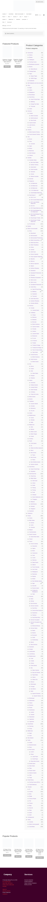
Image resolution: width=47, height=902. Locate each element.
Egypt (30, 87)
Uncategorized (31, 817)
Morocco (32, 261)
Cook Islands (33, 443)
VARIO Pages (34, 78)
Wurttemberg (35, 639)
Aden (32, 426)
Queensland (33, 167)
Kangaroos (31, 181)
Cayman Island (32, 122)
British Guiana (35, 361)
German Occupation (35, 619)
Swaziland (34, 293)
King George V (32, 195)
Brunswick (34, 635)
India (32, 370)
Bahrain (32, 429)
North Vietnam (32, 153)
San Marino (33, 688)
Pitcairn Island (32, 770)
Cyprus (32, 417)
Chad (33, 555)
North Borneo (34, 504)
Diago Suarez (35, 562)
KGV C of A (33, 197)
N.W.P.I (32, 751)
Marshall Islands (32, 744)
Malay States (33, 478)
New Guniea (33, 457)
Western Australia (34, 176)
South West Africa (34, 298)
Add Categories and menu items (35, 83)
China (30, 141)
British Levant (34, 431)
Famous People (32, 798)
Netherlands (31, 700)
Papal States (35, 674)
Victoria (32, 174)
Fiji (31, 445)
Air (29, 789)
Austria (30, 518)
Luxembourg (32, 653)
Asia (20, 16)
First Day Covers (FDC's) (34, 782)
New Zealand (30, 737)
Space (30, 812)
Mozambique (32, 94)
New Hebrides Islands (35, 462)
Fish (30, 800)
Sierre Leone (33, 282)
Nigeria (32, 265)
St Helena (33, 392)
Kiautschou (34, 612)
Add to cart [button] (7, 66)
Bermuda (34, 321)
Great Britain (30, 723)
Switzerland (31, 716)
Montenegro (33, 684)
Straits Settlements (36, 497)
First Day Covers (32, 62)
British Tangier (34, 434)
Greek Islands (34, 665)
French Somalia (35, 567)
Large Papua (35, 756)
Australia (29, 157)
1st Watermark (34, 183)
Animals (31, 791)
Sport (30, 814)
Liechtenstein (32, 651)
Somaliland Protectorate (36, 284)
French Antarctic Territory (34, 134)
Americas (15, 16)
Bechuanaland (34, 235)
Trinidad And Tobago (36, 347)
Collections (18, 19)
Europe (25, 16)
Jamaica (34, 331)
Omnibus (31, 438)
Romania (31, 705)
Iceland (32, 712)
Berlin (32, 598)
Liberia (30, 90)
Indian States (35, 373)
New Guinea (33, 452)
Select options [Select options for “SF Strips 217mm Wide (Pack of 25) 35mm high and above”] (40, 857)
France (30, 541)
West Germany (34, 644)
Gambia (32, 249)
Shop (3, 22)
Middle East (11, 19)
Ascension (33, 382)
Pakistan (32, 375)
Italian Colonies (35, 670)
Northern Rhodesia (35, 268)
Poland (30, 702)
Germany (31, 596)
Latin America (32, 125)
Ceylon (32, 368)
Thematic (30, 786)
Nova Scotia (33, 120)
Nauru (32, 450)
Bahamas (34, 317)
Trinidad (34, 342)
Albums (30, 55)
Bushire (30, 399)
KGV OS (32, 205)
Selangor (34, 494)
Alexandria (34, 546)
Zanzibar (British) (34, 303)
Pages (30, 73)
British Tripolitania (34, 244)
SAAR (33, 637)
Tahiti (33, 594)
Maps (30, 805)
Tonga (30, 777)
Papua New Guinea (35, 761)
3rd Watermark (34, 188)
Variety (29, 819)
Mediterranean (32, 415)
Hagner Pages (34, 76)
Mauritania (34, 574)
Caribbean (33, 312)
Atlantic (30, 380)
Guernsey (31, 726)
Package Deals (32, 71)
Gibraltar (32, 419)
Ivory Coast (34, 569)
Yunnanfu (33, 143)
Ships (30, 810)
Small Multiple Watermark (36, 192)
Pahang (34, 487)
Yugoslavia (31, 719)
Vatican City (34, 679)
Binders (30, 57)
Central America (34, 354)
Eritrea (32, 247)
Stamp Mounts (34, 69)
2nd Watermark (34, 185)
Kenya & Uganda (34, 254)
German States (34, 628)
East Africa (34, 608)
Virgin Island (35, 352)
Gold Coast (33, 251)
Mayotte (34, 576)
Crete (32, 658)
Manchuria (31, 150)
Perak (33, 492)
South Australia (34, 169)
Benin (33, 550)
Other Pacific (32, 765)
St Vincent (34, 340)
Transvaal (33, 106)
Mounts (30, 66)
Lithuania (33, 527)
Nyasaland (33, 270)
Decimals (31, 178)
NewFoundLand (34, 118)
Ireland (30, 413)
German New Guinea (36, 610)
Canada (31, 113)
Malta (32, 422)
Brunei (30, 139)
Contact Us (5, 893)
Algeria (33, 548)
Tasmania (33, 171)
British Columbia (34, 115)
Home (5, 25)
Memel (32, 642)
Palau (30, 768)
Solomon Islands (34, 464)
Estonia (32, 522)
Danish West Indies (35, 536)
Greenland (31, 646)
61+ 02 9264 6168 (6, 881)
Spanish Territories (36, 693)
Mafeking (33, 101)
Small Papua (35, 758)
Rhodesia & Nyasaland (36, 277)
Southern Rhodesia (35, 300)
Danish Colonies (32, 534)
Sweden (32, 714)
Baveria (34, 632)
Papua (33, 455)
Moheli (33, 578)
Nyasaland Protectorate (36, 272)
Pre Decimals (32, 223)
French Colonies (34, 543)
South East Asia (32, 473)
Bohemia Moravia (36, 625)
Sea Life (31, 807)
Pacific (3, 16)
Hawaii (30, 742)
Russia (30, 707)
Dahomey (34, 560)
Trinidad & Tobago (36, 345)
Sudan (30, 108)
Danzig (32, 601)
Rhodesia (33, 275)
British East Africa (34, 242)
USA (30, 127)
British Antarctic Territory (34, 132)
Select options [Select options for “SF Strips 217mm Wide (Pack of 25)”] (7, 855)
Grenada (34, 328)
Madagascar (32, 92)
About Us (5, 889)
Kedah (33, 485)
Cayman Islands (35, 326)
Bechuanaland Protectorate (37, 237)
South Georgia (34, 389)
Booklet (29, 226)
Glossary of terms (6, 890)
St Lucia (34, 338)
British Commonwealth (32, 228)
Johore (33, 483)
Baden (33, 630)
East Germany (34, 603)
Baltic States (32, 520)
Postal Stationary (33, 784)
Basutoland (33, 233)
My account (9, 22)
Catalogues (31, 59)
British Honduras (36, 324)
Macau (30, 148)
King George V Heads (35, 217)
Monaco (32, 681)
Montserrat (34, 335)
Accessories (24, 19)
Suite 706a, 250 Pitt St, (8, 883)
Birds (30, 793)
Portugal (32, 686)
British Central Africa (35, 240)
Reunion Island (35, 588)
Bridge (30, 796)
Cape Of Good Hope (35, 99)
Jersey (30, 728)
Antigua (34, 314)
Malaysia (33, 501)
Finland (30, 539)
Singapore (33, 508)
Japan (30, 146)
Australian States (33, 160)
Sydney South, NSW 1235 (8, 884)
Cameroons (34, 553)
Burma (32, 366)
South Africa (31, 97)
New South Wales (34, 162)
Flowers (31, 803)
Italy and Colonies (36, 672)
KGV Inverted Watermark (36, 199)
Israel (30, 735)
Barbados (34, 319)
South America (34, 359)
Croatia (32, 660)
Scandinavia (32, 709)
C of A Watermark (34, 190)
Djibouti (34, 564)
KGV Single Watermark (36, 208)
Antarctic (4, 19)
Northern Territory (34, 164)
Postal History (31, 779)
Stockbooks (31, 80)
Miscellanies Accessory (34, 64)
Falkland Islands (34, 385)
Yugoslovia (31, 721)
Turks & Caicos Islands (37, 349)
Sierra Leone (33, 279)
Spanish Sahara (37, 695)
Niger (33, 583)
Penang (34, 490)
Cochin (33, 557)
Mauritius (33, 258)
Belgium (31, 529)
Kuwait (32, 436)
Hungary (31, 649)
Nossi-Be (34, 585)
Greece (32, 663)
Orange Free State (35, 104)
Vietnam (31, 155)
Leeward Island (35, 310)
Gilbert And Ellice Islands (36, 448)
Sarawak (33, 506)
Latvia (32, 525)
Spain (32, 691)
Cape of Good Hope (35, 469)
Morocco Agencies (35, 263)
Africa (9, 16)
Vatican (33, 677)
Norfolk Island (32, 763)
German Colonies (34, 605)
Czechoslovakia (32, 532)
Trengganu (34, 499)
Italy (31, 667)
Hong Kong (33, 476)
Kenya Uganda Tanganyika (36, 256)
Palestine (33, 378)
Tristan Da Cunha (34, 394)
